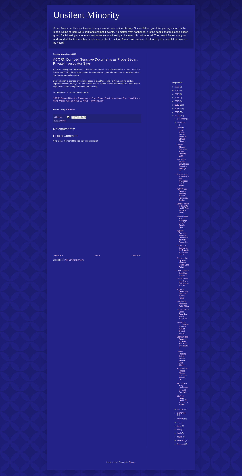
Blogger (132, 462)
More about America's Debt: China (183, 304)
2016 (177, 94)
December (181, 119)
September (181, 413)
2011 (177, 108)
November (181, 122)
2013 (177, 101)
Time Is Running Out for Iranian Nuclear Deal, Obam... (181, 358)
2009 (177, 116)
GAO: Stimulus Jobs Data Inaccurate (183, 273)
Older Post (135, 255)
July (179, 422)
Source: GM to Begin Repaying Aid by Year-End (182, 314)
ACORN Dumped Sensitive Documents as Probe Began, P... (182, 236)
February (181, 440)
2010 (177, 112)
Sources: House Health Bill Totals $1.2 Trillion (182, 400)
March (180, 437)
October (180, 409)
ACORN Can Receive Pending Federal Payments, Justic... (182, 194)
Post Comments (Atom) (74, 260)
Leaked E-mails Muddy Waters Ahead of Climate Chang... (181, 134)
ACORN (63, 121)
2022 (177, 87)
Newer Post (58, 255)
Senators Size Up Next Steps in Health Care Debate (183, 262)
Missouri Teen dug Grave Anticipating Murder (182, 282)
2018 (177, 90)
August (180, 419)
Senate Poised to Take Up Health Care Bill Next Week (183, 208)
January (180, 444)
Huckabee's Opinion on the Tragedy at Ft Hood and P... (183, 250)
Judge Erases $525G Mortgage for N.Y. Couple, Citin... (182, 222)
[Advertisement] (97, 231)
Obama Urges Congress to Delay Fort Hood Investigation (182, 342)
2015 (177, 98)
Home (97, 255)
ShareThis (70, 109)
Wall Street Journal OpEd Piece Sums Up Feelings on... (183, 165)
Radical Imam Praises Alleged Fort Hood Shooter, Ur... (182, 374)
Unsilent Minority (86, 15)
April (179, 433)
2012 (177, 105)
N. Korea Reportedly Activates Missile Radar (182, 293)
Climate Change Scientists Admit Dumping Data (182, 150)
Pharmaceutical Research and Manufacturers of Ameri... (183, 180)
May (179, 430)
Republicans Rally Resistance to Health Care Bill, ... (182, 387)
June (179, 426)
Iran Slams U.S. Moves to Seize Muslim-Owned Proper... (182, 327)
